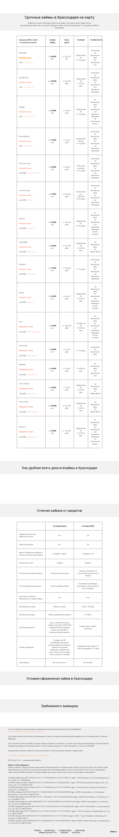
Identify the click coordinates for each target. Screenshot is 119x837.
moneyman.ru (28, 62)
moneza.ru (31, 228)
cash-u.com (31, 394)
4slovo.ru (30, 200)
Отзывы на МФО (65, 830)
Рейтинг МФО (49, 830)
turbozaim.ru (31, 252)
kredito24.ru (31, 274)
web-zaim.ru (32, 375)
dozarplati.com (29, 87)
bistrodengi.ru (28, 146)
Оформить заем (25, 58)
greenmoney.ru (33, 412)
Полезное (64, 832)
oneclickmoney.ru (33, 173)
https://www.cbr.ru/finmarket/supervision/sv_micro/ (26, 732)
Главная (37, 830)
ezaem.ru (30, 302)
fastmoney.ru (32, 356)
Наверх (113, 832)
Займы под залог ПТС (48, 832)
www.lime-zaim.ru (34, 332)
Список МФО (80, 830)
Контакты (76, 832)
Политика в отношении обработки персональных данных (29, 755)
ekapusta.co (32, 437)
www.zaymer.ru (29, 116)
